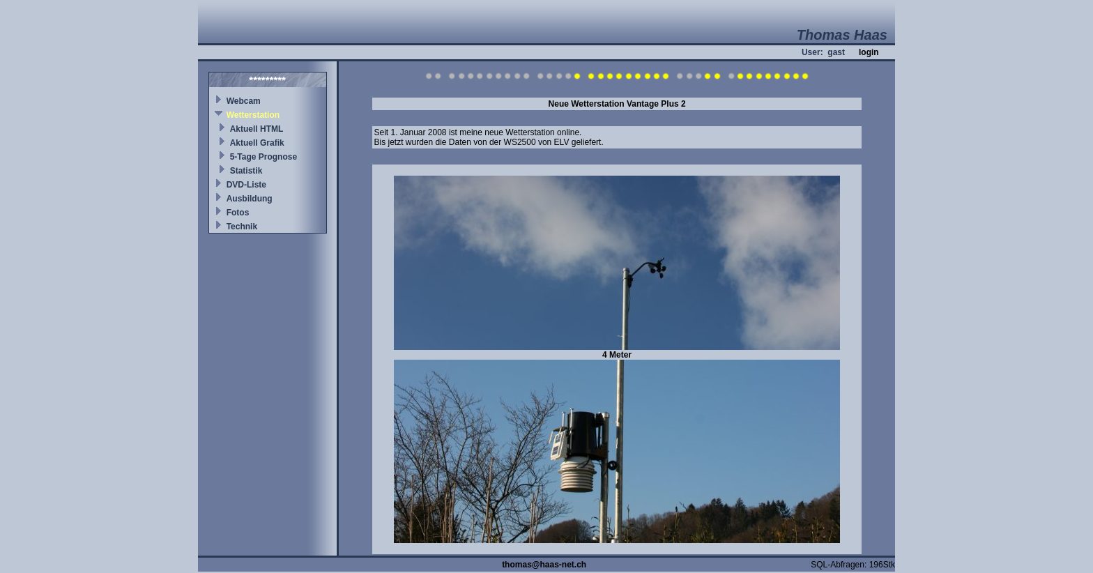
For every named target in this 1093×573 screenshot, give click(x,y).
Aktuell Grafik (257, 143)
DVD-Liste (246, 185)
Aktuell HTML (257, 129)
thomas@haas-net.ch (544, 565)
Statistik (246, 171)
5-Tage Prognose (263, 157)
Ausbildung (250, 199)
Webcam (244, 101)
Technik (242, 226)
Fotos (238, 212)
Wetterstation (253, 115)
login (869, 52)
